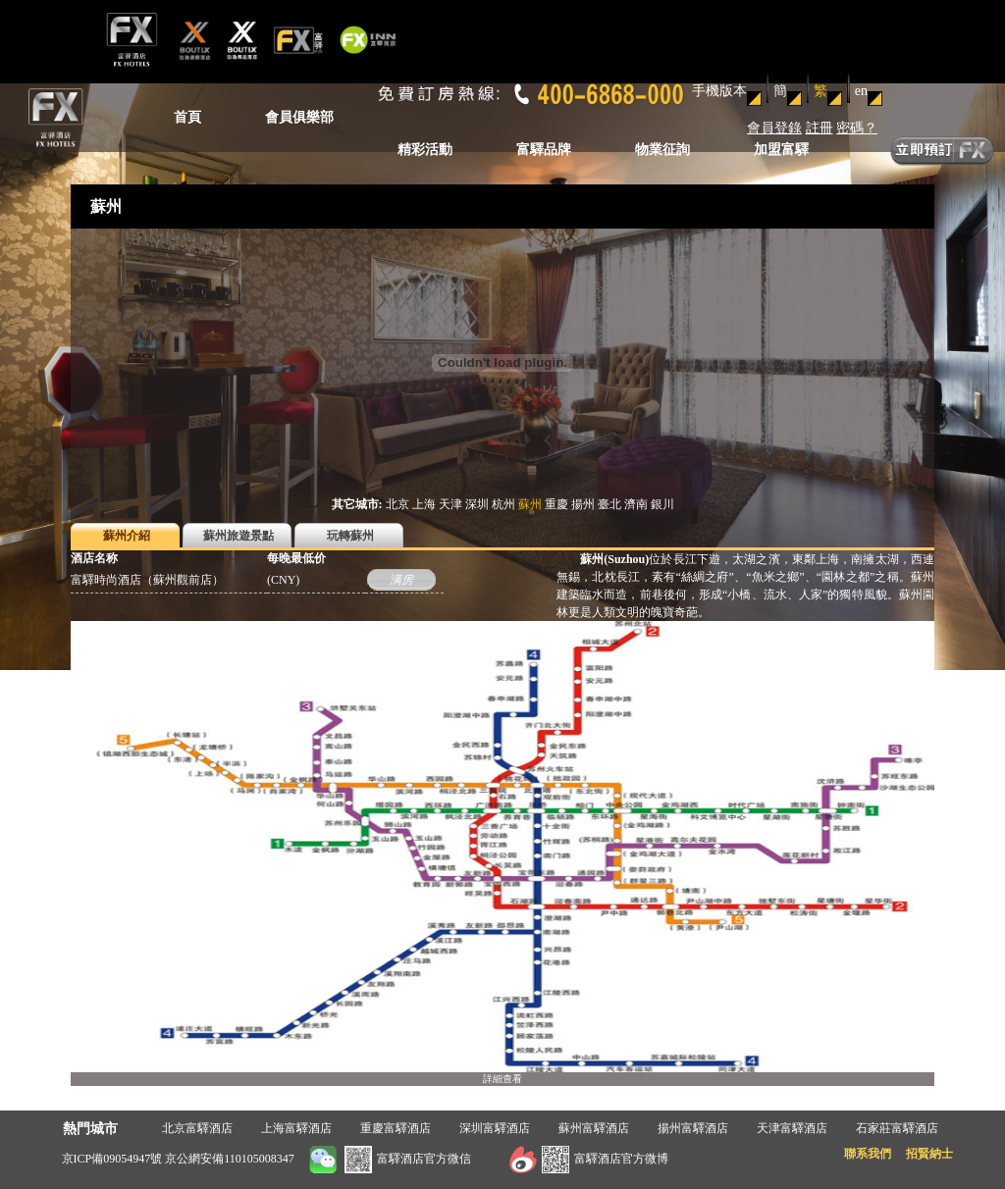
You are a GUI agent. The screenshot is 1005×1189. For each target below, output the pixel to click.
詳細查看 (502, 1078)
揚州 (583, 504)
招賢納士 (929, 1154)
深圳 (477, 504)
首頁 (187, 117)
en (861, 90)
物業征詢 (662, 149)
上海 (424, 504)
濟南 (636, 504)
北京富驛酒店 (197, 1128)
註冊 (819, 128)
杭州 (503, 504)
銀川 (662, 504)
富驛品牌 (543, 149)
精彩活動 (424, 149)
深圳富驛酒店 (494, 1128)
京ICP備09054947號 (112, 1158)
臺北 (609, 504)
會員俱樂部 (299, 117)
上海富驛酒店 (296, 1128)
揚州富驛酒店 (693, 1128)
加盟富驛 (781, 149)
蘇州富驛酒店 (593, 1128)
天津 (450, 504)
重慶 (556, 504)
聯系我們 (867, 1154)
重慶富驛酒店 (395, 1128)
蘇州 (530, 504)
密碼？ (856, 128)
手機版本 (719, 90)
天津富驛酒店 (792, 1128)
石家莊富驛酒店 (897, 1128)
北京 (397, 504)
